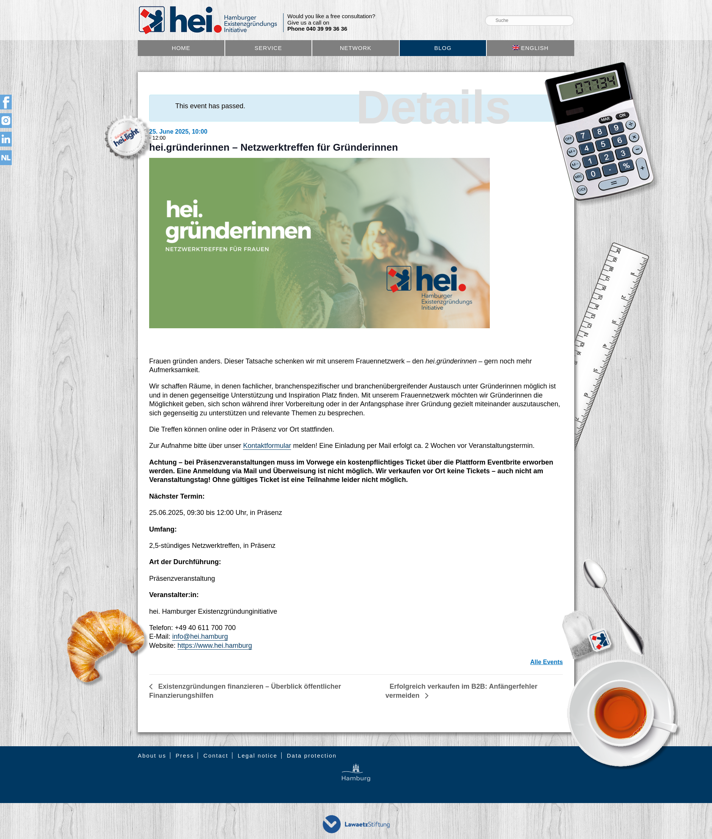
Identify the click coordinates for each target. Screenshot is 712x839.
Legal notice (257, 755)
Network (356, 48)
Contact (215, 755)
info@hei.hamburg (200, 636)
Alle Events (546, 662)
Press (185, 755)
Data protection (312, 755)
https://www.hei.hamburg (215, 645)
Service (268, 48)
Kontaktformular (267, 445)
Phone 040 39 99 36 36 (317, 29)
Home (181, 48)
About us (152, 755)
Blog (443, 48)
